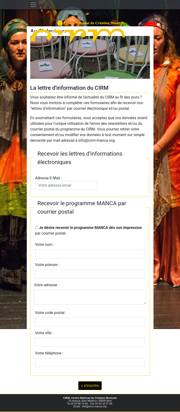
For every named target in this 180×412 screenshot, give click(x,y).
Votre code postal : (51, 312)
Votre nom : (44, 244)
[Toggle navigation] (33, 4)
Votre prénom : (47, 265)
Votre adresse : (46, 285)
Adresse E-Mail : (66, 183)
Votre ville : (45, 333)
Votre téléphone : (50, 353)
